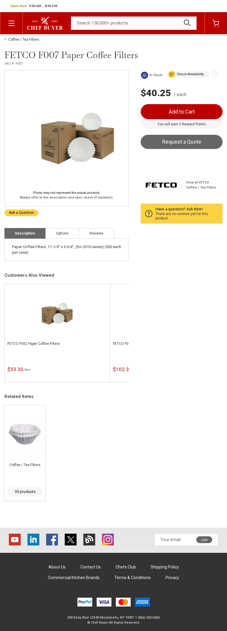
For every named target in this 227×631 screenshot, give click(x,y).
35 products (25, 491)
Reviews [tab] (96, 233)
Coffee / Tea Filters (23, 39)
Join (204, 540)
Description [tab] (25, 233)
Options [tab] (62, 233)
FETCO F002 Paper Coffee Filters (33, 344)
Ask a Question (21, 213)
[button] (33, 6)
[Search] (134, 23)
